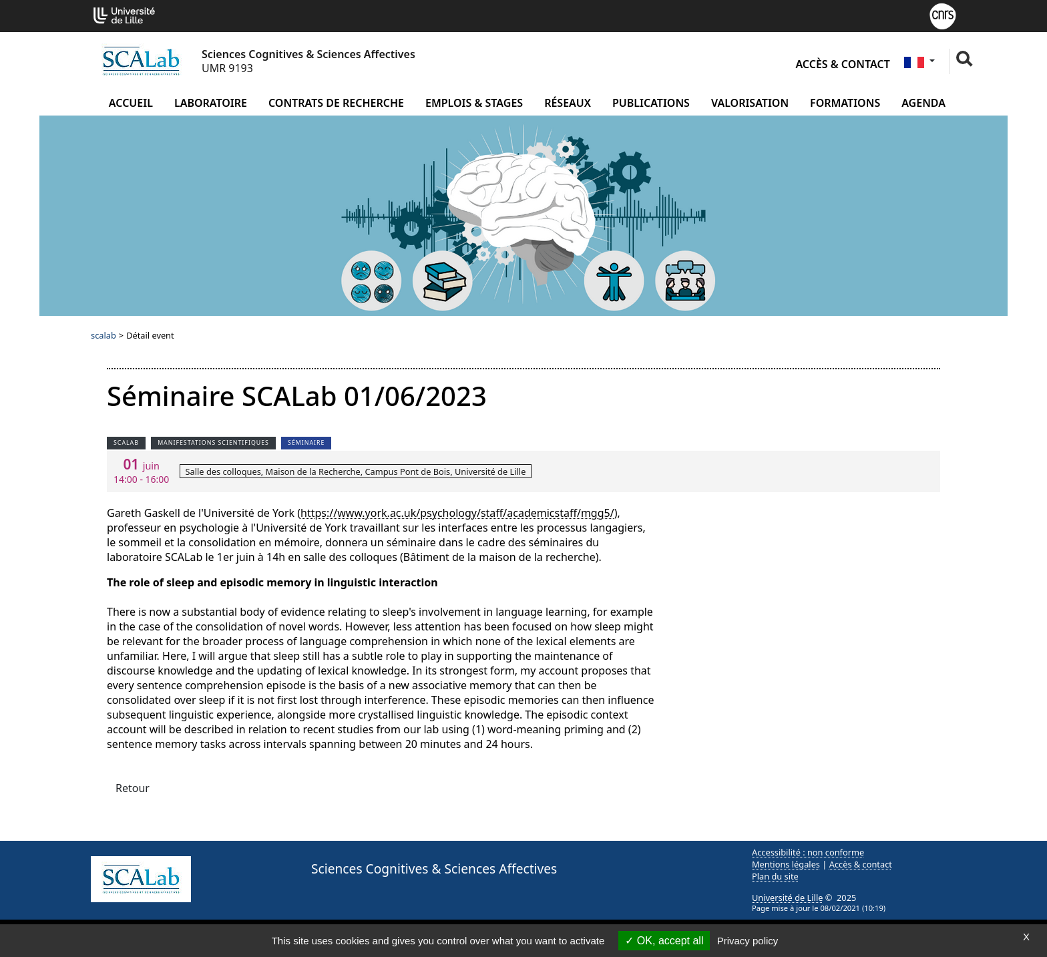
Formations (845, 102)
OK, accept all (664, 940)
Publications (651, 102)
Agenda (923, 102)
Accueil (131, 102)
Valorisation (750, 102)
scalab (103, 335)
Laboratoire (210, 102)
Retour (133, 788)
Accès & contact (842, 64)
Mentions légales (786, 864)
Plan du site (775, 876)
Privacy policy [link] (748, 940)
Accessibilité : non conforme (808, 852)
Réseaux (567, 102)
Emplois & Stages (474, 102)
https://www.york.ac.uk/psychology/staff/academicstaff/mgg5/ (457, 513)
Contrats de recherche (336, 102)
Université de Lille (787, 898)
